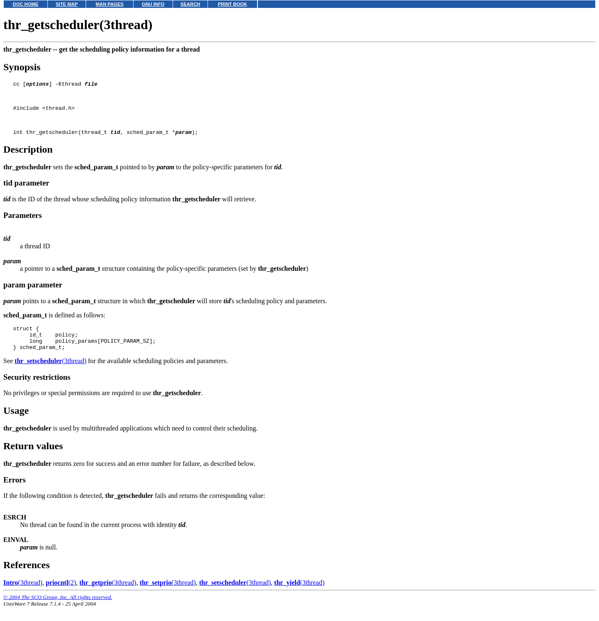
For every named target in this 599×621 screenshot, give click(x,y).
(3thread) (50, 374)
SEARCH (190, 4)
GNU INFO (153, 4)
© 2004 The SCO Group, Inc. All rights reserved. (57, 611)
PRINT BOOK (232, 4)
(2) (61, 596)
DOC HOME (26, 4)
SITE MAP (67, 4)
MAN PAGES (110, 4)
